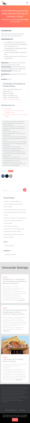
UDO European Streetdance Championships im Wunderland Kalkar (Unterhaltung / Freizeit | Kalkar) (14, 228)
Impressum (22, 410)
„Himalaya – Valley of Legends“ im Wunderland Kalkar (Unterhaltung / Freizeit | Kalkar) (13, 204)
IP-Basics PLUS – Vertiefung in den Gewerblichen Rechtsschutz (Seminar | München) (14, 281)
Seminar (11, 171)
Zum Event (7, 108)
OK (15, 419)
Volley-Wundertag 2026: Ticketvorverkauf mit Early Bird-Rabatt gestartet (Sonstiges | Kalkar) (15, 212)
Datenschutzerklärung (10, 410)
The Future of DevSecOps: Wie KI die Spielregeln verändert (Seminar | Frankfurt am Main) (15, 312)
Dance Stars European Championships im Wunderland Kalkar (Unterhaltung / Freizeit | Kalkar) (15, 220)
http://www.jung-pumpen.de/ (12, 99)
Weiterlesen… (22, 300)
